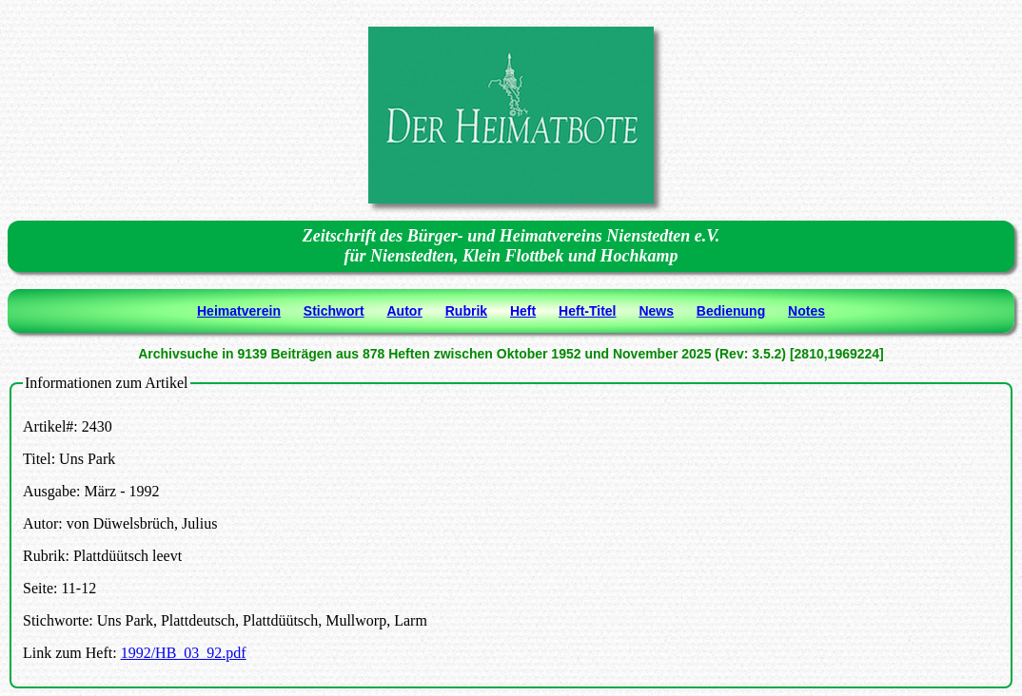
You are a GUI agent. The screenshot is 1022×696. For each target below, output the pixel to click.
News (656, 311)
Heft (523, 311)
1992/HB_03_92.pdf (183, 653)
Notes (806, 311)
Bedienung (731, 311)
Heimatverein (239, 311)
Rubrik (466, 311)
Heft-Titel (587, 311)
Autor (405, 311)
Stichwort (334, 311)
